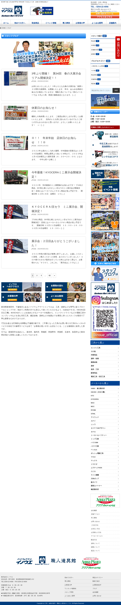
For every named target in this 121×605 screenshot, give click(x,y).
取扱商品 (35, 23)
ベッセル (94, 450)
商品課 (95, 41)
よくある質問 (97, 23)
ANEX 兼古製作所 (98, 388)
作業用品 (94, 355)
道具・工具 (95, 369)
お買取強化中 (97, 585)
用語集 (95, 84)
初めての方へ (19, 23)
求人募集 (94, 518)
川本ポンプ (95, 478)
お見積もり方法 (96, 532)
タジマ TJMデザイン (98, 428)
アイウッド (95, 417)
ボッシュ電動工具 (97, 453)
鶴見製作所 (95, 489)
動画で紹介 (96, 581)
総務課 (95, 54)
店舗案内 (112, 23)
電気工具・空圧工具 (98, 376)
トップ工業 (95, 439)
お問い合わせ (95, 521)
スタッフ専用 (69, 592)
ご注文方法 (94, 525)
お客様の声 (80, 23)
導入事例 (66, 23)
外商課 (95, 45)
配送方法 (94, 540)
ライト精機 (95, 475)
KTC (92, 396)
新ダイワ (94, 482)
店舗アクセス (95, 514)
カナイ (93, 421)
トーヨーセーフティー (99, 435)
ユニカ (93, 471)
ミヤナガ (94, 464)
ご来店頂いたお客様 (99, 66)
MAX (92, 403)
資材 (92, 366)
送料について (95, 543)
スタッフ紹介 (99, 36)
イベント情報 (50, 23)
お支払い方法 (95, 529)
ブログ (95, 588)
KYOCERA (95, 399)
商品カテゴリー (98, 577)
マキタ (93, 457)
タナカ (93, 432)
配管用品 (94, 373)
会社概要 (94, 510)
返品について (95, 551)
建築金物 (94, 362)
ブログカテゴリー (100, 61)
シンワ (93, 424)
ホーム (6, 23)
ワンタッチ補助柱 (70, 588)
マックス (94, 460)
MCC (93, 406)
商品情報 (96, 75)
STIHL (93, 414)
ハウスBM (94, 442)
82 (50, 275)
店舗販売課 (96, 50)
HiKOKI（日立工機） (98, 392)
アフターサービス (97, 536)
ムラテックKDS (96, 468)
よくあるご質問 (70, 596)
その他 (95, 71)
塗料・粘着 (95, 358)
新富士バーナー (96, 486)
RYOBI (93, 410)
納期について (95, 547)
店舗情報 (96, 79)
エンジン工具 (95, 348)
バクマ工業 (95, 446)
